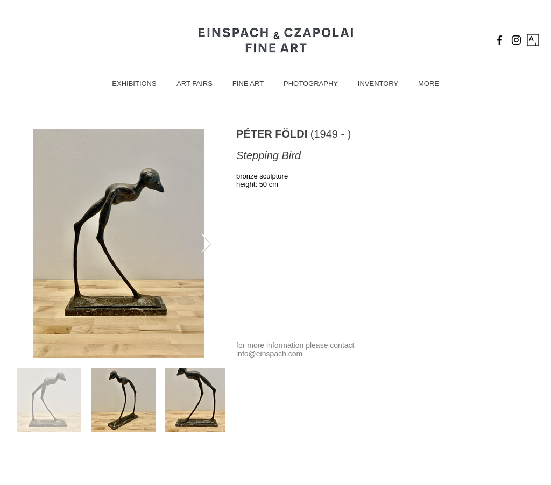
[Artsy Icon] (533, 40)
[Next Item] (206, 243)
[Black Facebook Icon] (499, 40)
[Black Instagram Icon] (516, 40)
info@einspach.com (269, 354)
